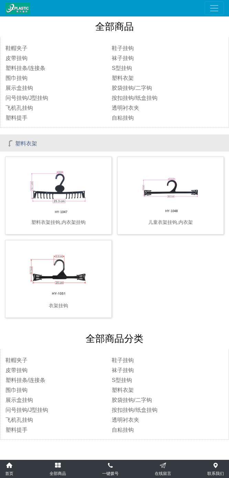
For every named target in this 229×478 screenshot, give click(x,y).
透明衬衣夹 (125, 108)
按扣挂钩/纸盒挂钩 (134, 98)
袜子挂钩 (123, 58)
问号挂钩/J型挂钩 (27, 98)
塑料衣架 (123, 78)
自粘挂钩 (123, 118)
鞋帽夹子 (17, 48)
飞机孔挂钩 (19, 108)
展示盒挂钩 (19, 88)
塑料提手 (17, 118)
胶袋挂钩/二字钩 (132, 88)
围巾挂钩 (17, 78)
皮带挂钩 (17, 58)
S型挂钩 (122, 68)
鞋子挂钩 (123, 48)
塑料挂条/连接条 (25, 68)
